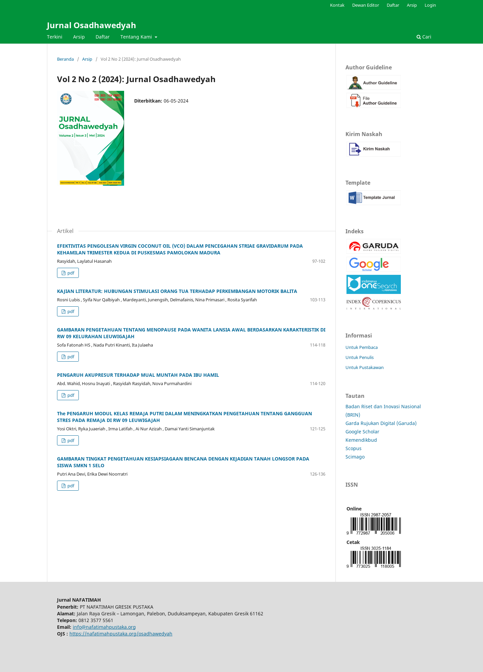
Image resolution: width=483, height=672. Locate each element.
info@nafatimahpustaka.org (104, 627)
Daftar (103, 37)
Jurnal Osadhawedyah (91, 24)
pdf (70, 273)
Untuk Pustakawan (364, 367)
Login (430, 5)
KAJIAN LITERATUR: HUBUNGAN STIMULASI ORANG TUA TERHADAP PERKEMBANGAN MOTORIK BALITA (177, 291)
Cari (424, 37)
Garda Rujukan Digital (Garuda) (381, 423)
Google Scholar (362, 431)
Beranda (65, 59)
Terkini (54, 37)
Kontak (337, 5)
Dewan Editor (365, 5)
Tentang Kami (136, 37)
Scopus (353, 448)
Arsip (79, 37)
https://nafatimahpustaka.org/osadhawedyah (120, 633)
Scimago (355, 456)
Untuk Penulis (359, 357)
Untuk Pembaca (361, 347)
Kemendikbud (361, 440)
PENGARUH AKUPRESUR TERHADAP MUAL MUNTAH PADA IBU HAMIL (138, 375)
